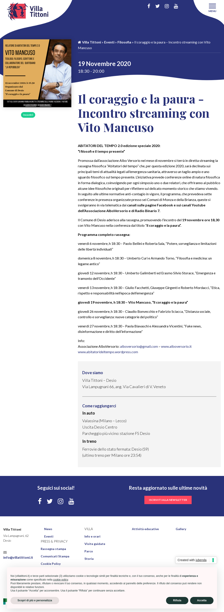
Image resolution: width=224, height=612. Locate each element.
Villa (88, 529)
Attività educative (145, 529)
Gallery (181, 529)
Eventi (109, 42)
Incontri (28, 114)
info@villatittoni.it (18, 554)
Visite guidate (94, 544)
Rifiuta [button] (177, 600)
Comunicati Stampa (55, 556)
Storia (89, 558)
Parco (88, 551)
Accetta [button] (201, 600)
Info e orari (92, 536)
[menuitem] (62, 529)
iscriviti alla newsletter (168, 499)
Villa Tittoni (89, 42)
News (48, 529)
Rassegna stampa (53, 549)
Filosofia (10, 114)
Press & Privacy (54, 541)
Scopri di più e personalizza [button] (35, 600)
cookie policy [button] (60, 579)
